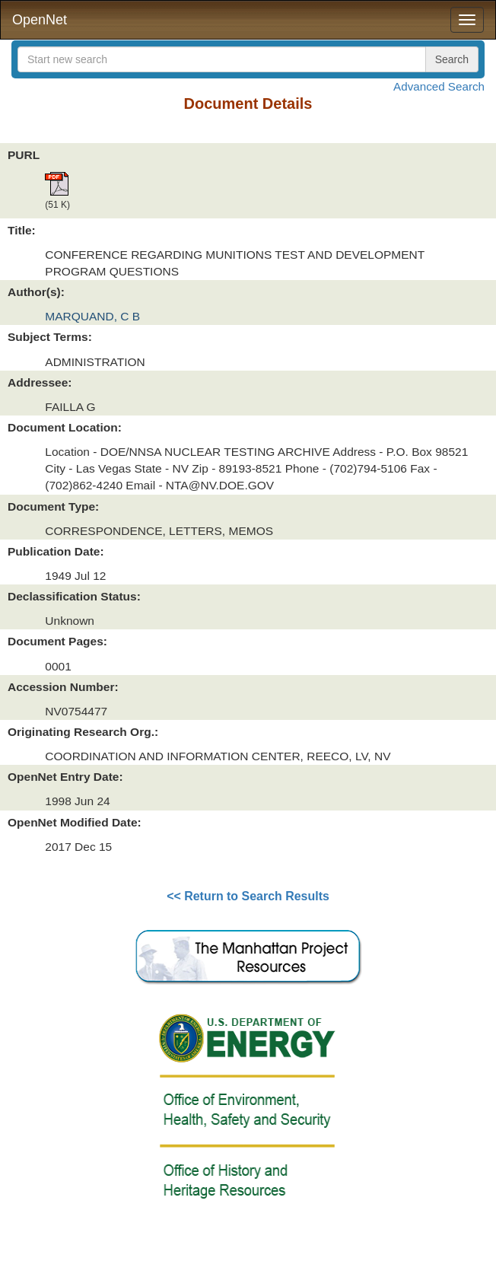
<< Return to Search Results (248, 896)
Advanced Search (439, 86)
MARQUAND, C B (92, 316)
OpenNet (39, 19)
